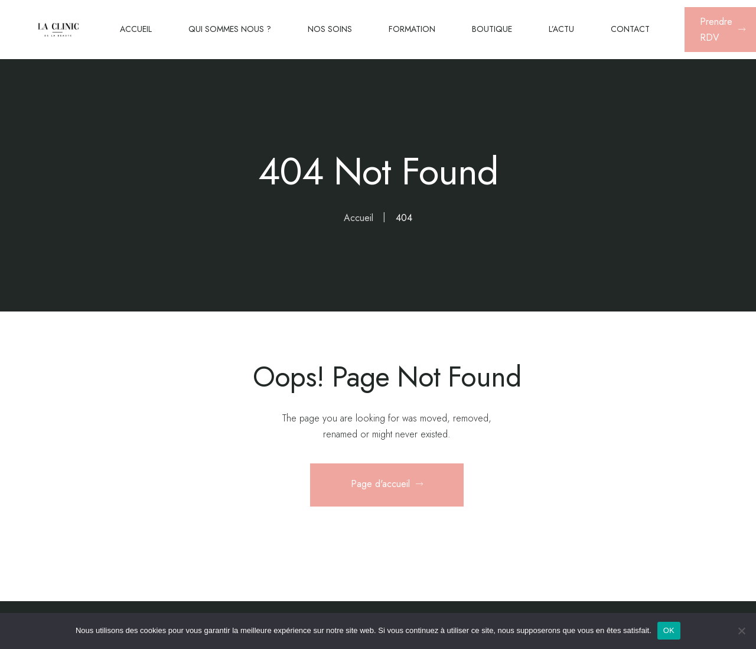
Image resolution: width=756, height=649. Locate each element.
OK (668, 630)
